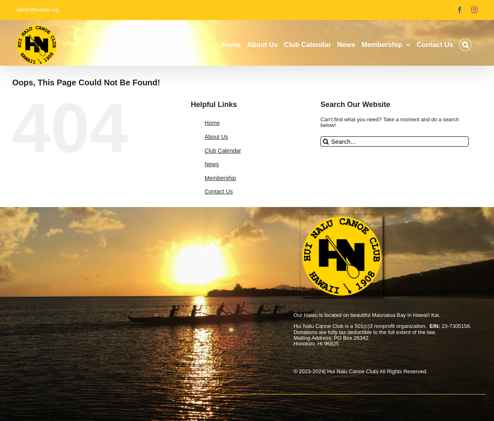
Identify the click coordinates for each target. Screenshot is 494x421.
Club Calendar (223, 150)
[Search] (325, 141)
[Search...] (394, 141)
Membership (220, 178)
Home (212, 123)
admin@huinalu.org (37, 10)
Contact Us (219, 191)
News (212, 164)
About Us (216, 137)
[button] (465, 44)
